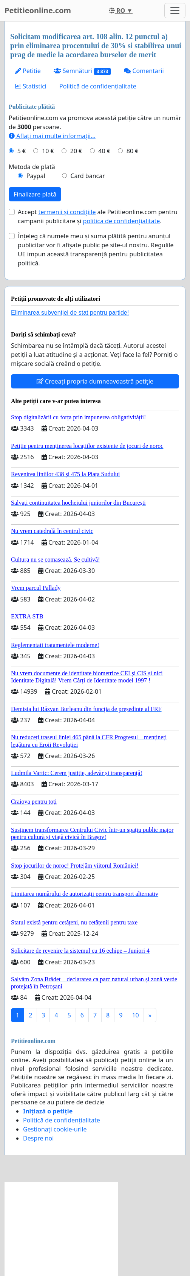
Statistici (30, 86)
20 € (76, 151)
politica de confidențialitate (121, 221)
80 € (133, 151)
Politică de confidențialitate (97, 86)
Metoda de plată (32, 167)
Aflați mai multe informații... (52, 136)
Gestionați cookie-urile (55, 1129)
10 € (48, 151)
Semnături (82, 71)
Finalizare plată (35, 194)
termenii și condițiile (67, 212)
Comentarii (144, 71)
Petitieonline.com (38, 10)
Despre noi (38, 1138)
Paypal (35, 176)
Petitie (28, 71)
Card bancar (87, 176)
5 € (21, 151)
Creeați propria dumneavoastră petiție (95, 381)
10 (135, 1015)
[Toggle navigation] (174, 10)
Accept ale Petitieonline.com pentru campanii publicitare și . (98, 216)
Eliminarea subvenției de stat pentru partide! (70, 312)
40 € (104, 151)
